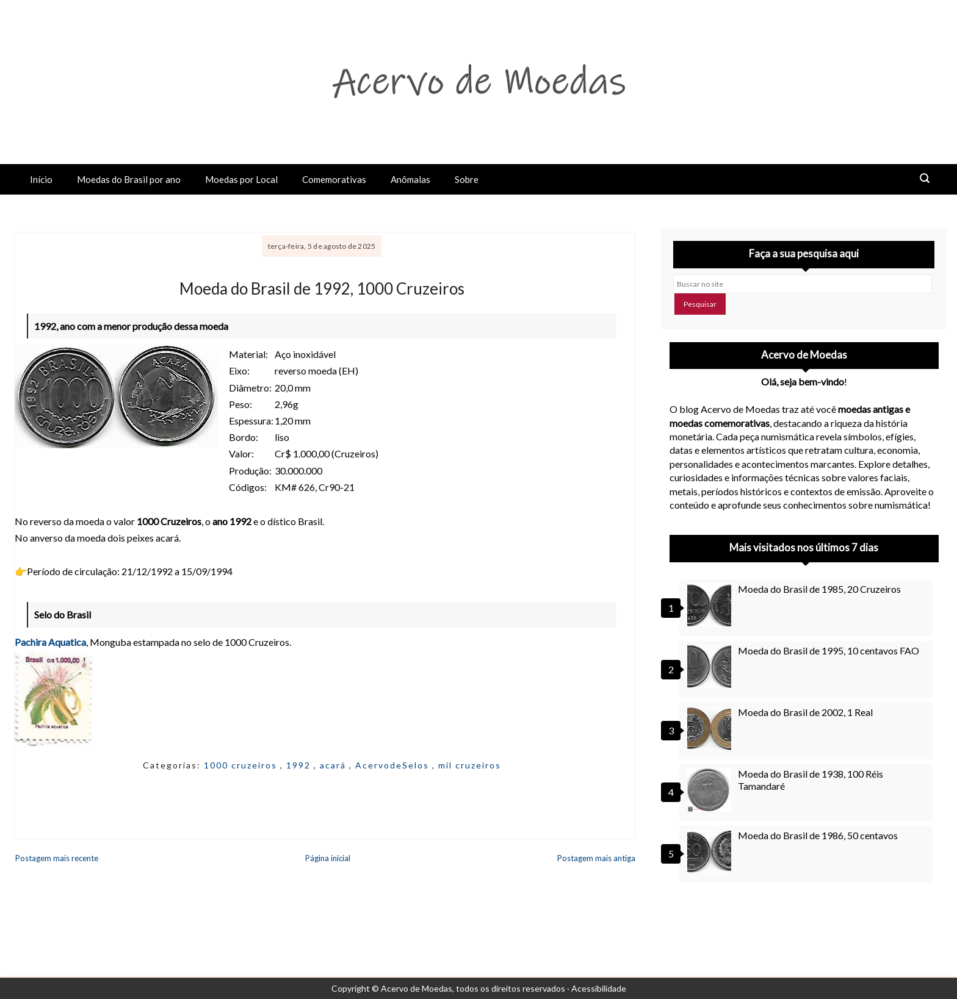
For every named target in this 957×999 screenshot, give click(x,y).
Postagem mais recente (56, 858)
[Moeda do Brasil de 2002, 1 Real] (711, 728)
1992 (300, 765)
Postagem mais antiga (596, 858)
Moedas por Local (241, 179)
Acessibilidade (598, 988)
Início (41, 179)
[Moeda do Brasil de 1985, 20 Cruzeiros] (711, 605)
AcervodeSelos (393, 765)
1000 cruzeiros (242, 765)
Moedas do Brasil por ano (129, 179)
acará (334, 765)
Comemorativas (334, 179)
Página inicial (327, 858)
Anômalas (410, 179)
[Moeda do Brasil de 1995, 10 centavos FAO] (711, 667)
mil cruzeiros (469, 765)
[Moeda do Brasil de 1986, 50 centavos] (711, 851)
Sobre (466, 179)
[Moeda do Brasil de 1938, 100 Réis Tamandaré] (711, 790)
